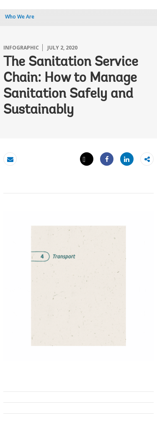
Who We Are (19, 16)
